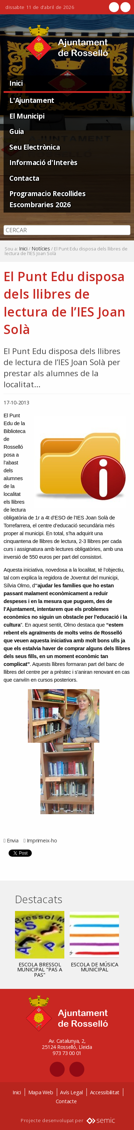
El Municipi (26, 116)
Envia (13, 840)
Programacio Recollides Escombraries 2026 (47, 199)
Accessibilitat (105, 1092)
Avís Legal (71, 1092)
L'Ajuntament (31, 100)
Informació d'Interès (43, 162)
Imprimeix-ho (42, 840)
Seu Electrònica (34, 147)
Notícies (40, 248)
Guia (16, 131)
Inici (16, 83)
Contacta (24, 178)
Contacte (66, 1101)
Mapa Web (40, 1092)
